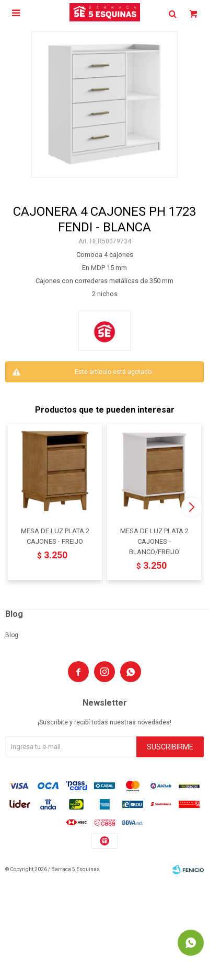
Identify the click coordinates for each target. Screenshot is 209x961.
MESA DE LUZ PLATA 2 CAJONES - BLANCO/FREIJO (154, 541)
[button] (191, 507)
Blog (11, 635)
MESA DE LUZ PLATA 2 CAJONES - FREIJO (55, 536)
